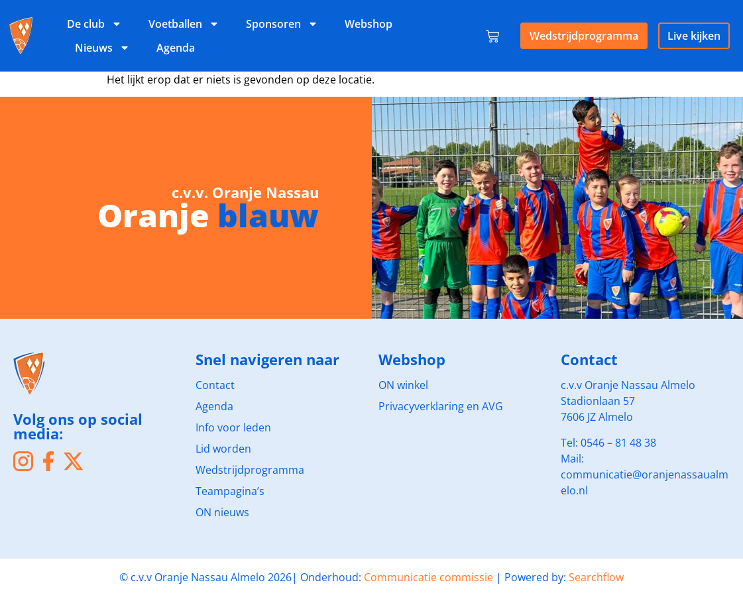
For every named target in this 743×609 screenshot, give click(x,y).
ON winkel (403, 385)
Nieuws (102, 48)
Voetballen (183, 24)
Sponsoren (282, 24)
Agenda (175, 47)
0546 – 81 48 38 (618, 442)
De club (94, 24)
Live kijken (693, 35)
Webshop (368, 24)
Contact (215, 385)
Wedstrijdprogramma (584, 35)
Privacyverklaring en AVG (440, 406)
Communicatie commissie (428, 577)
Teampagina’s (230, 491)
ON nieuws (222, 512)
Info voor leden (233, 427)
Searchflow (596, 577)
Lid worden (223, 448)
